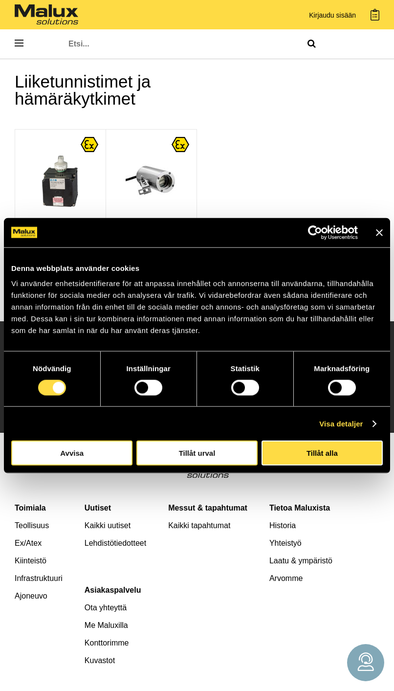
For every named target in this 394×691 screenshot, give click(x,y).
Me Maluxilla (106, 625)
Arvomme (286, 578)
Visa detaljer (341, 423)
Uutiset (98, 508)
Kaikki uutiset (108, 525)
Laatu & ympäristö (300, 561)
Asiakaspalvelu (113, 590)
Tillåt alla (322, 453)
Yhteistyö (285, 543)
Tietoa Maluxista (299, 508)
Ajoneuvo (31, 596)
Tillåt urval (197, 453)
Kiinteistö (30, 561)
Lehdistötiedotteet (115, 543)
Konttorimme (107, 643)
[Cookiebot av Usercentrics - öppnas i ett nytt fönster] (315, 232)
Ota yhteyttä (106, 607)
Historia (282, 525)
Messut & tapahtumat (207, 508)
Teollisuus (32, 525)
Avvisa (72, 453)
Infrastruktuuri (39, 578)
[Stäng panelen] (379, 232)
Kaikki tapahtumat (199, 525)
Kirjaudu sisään (332, 15)
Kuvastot (100, 660)
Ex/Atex (28, 543)
